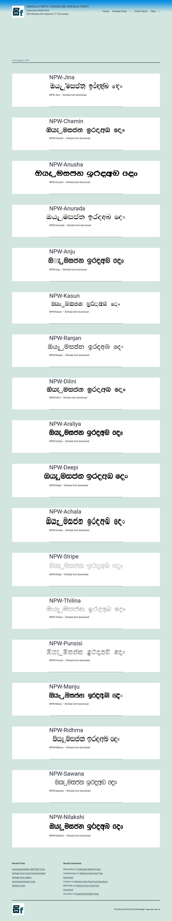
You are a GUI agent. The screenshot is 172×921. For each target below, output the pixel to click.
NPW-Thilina (65, 600)
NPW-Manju (64, 686)
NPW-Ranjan (65, 338)
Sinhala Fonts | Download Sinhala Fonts (57, 6)
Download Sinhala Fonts (23, 881)
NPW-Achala (65, 511)
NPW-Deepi (63, 467)
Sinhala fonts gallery (22, 877)
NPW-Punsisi (65, 643)
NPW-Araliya (65, 423)
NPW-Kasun (64, 295)
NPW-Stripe (64, 556)
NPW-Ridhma (66, 730)
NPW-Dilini (62, 381)
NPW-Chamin (66, 121)
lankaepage (139, 909)
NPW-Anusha (66, 164)
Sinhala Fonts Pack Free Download (28, 873)
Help (153, 11)
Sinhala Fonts (119, 11)
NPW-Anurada (67, 208)
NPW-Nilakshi (66, 817)
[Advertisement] (86, 38)
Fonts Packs (140, 11)
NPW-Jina (62, 77)
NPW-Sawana (66, 773)
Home (106, 11)
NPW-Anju (62, 251)
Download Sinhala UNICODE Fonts (28, 869)
